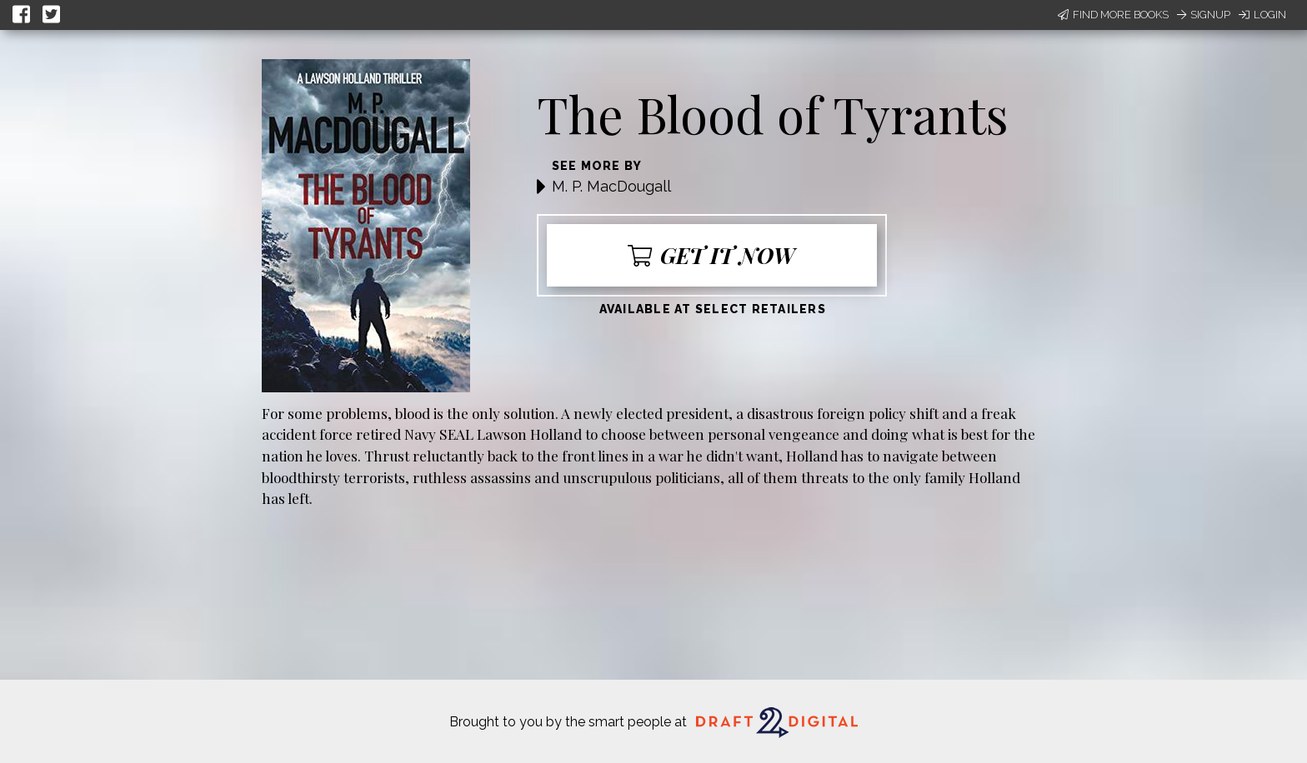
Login (1262, 14)
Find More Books (1113, 14)
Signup (1203, 14)
